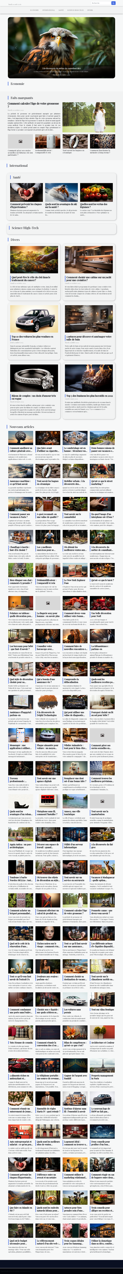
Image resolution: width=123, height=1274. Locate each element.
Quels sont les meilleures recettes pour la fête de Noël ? (103, 682)
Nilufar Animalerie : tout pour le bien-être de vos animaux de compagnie (74, 749)
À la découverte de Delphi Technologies (47, 714)
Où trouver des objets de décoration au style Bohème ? (47, 880)
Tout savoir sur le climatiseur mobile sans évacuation (102, 979)
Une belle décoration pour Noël (101, 615)
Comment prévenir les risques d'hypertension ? (26, 206)
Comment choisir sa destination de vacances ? (75, 979)
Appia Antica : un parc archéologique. (20, 846)
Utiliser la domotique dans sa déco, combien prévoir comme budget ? (102, 1245)
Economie (34, 10)
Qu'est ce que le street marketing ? (101, 482)
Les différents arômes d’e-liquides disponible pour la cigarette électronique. (102, 948)
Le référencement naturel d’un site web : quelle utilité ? (48, 1243)
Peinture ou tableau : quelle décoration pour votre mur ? (21, 616)
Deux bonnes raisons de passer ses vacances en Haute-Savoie (102, 450)
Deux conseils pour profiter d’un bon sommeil (100, 1144)
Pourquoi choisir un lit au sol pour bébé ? (102, 714)
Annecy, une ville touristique (72, 813)
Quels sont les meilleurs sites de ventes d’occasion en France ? (48, 1144)
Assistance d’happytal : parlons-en (21, 714)
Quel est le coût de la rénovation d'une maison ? (20, 946)
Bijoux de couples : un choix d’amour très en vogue (34, 397)
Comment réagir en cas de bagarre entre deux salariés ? (102, 1177)
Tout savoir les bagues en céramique (73, 151)
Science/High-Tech (75, 10)
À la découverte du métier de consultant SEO (101, 550)
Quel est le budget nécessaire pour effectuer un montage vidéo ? (20, 1245)
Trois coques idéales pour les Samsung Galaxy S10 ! (74, 1243)
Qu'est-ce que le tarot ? (102, 580)
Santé (61, 10)
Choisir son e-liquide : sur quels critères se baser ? (48, 1012)
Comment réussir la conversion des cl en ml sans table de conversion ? (48, 1047)
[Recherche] (101, 3)
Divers (90, 10)
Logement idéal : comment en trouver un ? (75, 1144)
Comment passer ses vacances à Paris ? (20, 515)
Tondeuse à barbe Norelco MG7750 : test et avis (20, 880)
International (48, 10)
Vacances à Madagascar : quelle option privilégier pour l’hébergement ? (103, 881)
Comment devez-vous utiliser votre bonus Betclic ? (74, 616)
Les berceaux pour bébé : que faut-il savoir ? (21, 648)
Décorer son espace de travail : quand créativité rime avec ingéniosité (48, 849)
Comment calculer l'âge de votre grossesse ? (33, 105)
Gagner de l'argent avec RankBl (75, 1077)
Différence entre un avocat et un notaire (46, 1176)
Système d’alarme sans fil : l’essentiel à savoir (75, 1110)
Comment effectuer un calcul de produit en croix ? (48, 913)
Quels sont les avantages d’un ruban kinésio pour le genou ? (21, 814)
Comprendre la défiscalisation (71, 681)
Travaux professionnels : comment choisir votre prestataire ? (21, 782)
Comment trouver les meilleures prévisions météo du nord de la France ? (101, 782)
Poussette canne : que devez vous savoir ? (101, 912)
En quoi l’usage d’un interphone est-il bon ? (102, 515)
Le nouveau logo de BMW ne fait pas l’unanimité (100, 1111)
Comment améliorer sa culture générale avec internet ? (21, 450)
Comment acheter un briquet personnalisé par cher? (20, 913)
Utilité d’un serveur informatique (73, 846)
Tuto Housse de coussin (21, 1042)
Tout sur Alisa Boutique (102, 1009)
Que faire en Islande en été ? (21, 1209)
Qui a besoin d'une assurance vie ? (46, 681)
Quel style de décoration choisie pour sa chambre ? (21, 682)
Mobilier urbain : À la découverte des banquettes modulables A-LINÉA (75, 485)
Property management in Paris (102, 1077)
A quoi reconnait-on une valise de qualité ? (47, 515)
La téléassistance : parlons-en (100, 648)
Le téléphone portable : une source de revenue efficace (48, 1078)
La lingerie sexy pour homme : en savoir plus (48, 615)
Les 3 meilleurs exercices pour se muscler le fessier (45, 550)
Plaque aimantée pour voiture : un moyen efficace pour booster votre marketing (47, 749)
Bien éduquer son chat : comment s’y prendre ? (21, 581)
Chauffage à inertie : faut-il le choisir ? (20, 548)
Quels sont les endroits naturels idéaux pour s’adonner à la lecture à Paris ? (48, 1212)
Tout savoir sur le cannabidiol (72, 515)
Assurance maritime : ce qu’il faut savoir (20, 482)
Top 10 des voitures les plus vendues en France (32, 338)
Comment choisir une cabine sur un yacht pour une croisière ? (88, 279)
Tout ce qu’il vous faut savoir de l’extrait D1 (20, 978)
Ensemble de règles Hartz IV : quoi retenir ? (48, 1110)
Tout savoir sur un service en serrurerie (74, 879)
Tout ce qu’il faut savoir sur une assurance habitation (75, 946)
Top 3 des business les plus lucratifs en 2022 (89, 395)
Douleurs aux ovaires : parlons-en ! (48, 978)
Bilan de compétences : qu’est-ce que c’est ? (75, 1044)
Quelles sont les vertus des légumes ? (93, 206)
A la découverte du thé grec (102, 846)
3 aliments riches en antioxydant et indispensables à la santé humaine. (19, 1080)
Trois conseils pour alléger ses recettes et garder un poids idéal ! (102, 1210)
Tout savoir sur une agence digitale (46, 780)
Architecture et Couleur (102, 1042)
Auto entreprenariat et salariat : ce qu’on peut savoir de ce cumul (21, 1144)
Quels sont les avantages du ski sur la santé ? (61, 206)
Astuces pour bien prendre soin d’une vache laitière (73, 1210)
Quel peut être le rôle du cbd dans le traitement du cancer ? (31, 279)
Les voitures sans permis (72, 1011)
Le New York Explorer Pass (74, 581)
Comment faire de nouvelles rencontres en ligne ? (75, 649)
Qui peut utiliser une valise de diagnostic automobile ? (74, 715)
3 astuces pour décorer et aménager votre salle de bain (88, 338)
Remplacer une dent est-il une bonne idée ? (75, 780)
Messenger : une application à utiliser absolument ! (20, 748)
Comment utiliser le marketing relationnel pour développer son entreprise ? (74, 1179)
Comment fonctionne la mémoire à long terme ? (100, 151)
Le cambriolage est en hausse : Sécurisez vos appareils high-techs (75, 450)
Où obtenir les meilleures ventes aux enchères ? (74, 550)
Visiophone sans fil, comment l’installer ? (47, 813)
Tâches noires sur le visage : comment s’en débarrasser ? (47, 946)
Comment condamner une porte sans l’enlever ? (21, 1012)
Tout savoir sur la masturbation (99, 813)
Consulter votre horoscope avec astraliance (44, 649)
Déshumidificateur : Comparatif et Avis (43, 151)
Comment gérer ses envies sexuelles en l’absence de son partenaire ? (20, 152)
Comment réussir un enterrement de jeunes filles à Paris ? (21, 1111)
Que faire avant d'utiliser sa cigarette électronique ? (47, 450)
